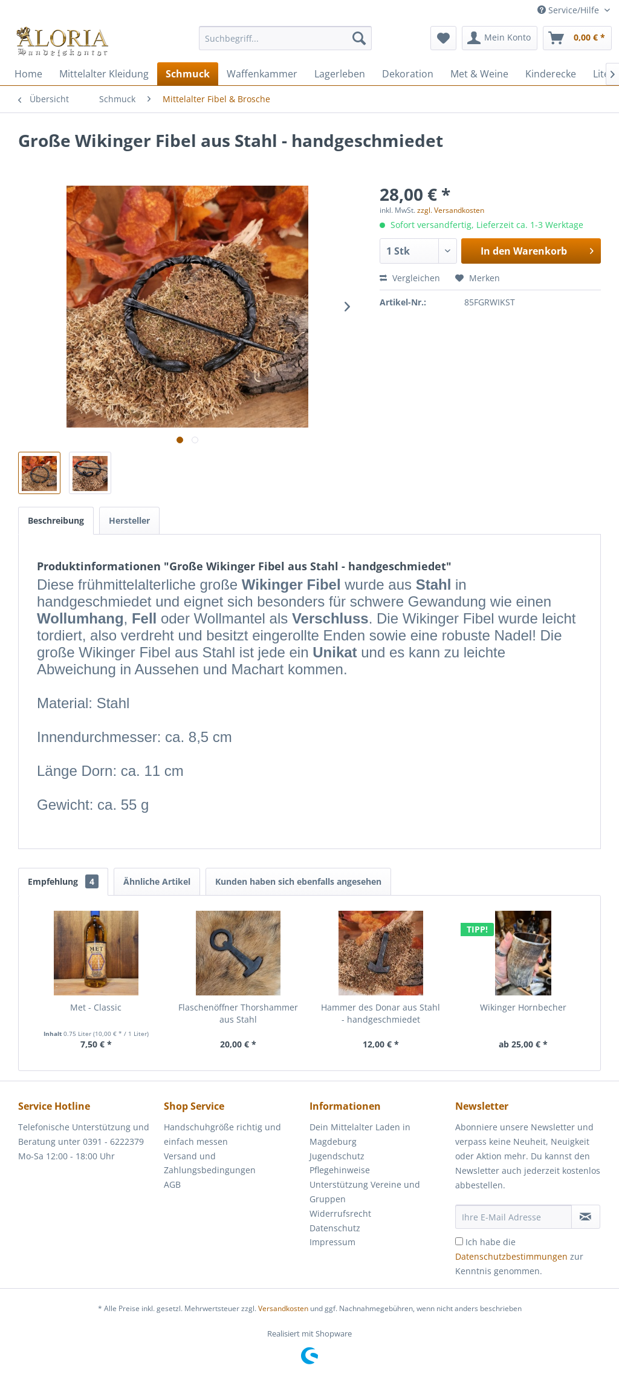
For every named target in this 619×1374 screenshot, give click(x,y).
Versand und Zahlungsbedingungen (210, 1163)
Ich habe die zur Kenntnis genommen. (519, 1256)
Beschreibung (56, 520)
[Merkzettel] (443, 38)
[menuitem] (285, 44)
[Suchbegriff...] (285, 38)
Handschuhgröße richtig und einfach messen (222, 1134)
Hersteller (129, 520)
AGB (172, 1184)
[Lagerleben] (340, 73)
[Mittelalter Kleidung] (104, 73)
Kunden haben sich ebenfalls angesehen (298, 881)
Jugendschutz (337, 1156)
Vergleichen (410, 278)
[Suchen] (359, 38)
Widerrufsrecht (340, 1213)
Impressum (332, 1242)
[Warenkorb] (577, 38)
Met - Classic (96, 1007)
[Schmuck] (187, 73)
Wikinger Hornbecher (523, 1007)
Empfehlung (63, 881)
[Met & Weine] (479, 73)
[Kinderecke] (551, 73)
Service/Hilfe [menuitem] (569, 10)
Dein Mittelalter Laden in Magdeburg (360, 1134)
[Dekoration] (408, 73)
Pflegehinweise (340, 1170)
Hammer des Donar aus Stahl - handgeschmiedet (380, 1013)
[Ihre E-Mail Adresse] (513, 1217)
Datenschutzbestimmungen (511, 1256)
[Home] (28, 73)
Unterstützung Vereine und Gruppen (365, 1192)
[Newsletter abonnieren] (585, 1217)
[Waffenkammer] (262, 73)
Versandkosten (283, 1308)
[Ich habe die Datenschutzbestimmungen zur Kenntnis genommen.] (459, 1241)
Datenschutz (335, 1228)
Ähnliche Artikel (156, 881)
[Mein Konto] (499, 38)
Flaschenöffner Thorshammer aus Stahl (238, 1013)
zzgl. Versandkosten (450, 210)
